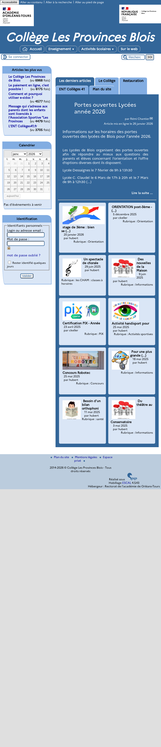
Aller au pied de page (89, 2)
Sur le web (129, 49)
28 (21, 189)
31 (21, 163)
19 (8, 182)
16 (34, 176)
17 (41, 176)
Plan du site (60, 457)
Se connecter (18, 57)
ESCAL (126, 483)
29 (8, 163)
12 (8, 176)
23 (34, 182)
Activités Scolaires (97, 49)
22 (28, 182)
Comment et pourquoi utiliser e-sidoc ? (25, 95)
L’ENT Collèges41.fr (22, 126)
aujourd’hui (13, 196)
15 (28, 176)
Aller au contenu (31, 2)
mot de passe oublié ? (23, 255)
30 (15, 163)
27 (15, 189)
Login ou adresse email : (25, 230)
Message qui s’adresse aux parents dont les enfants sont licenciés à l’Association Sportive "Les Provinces (28, 113)
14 (21, 176)
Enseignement (61, 49)
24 (41, 182)
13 (15, 176)
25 (48, 182)
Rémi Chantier (139, 118)
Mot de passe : (18, 239)
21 (21, 182)
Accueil (32, 49)
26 (8, 189)
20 (15, 182)
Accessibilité (9, 2)
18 (48, 176)
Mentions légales (85, 457)
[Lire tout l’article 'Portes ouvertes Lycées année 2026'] (142, 193)
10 (41, 170)
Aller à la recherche (59, 2)
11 (48, 170)
